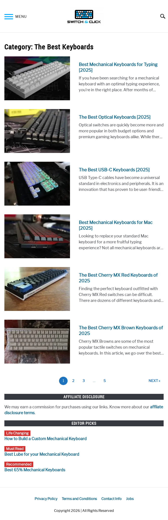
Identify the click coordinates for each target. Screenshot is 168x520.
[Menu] (9, 17)
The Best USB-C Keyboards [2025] (114, 169)
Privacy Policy (46, 499)
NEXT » (154, 381)
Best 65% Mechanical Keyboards (34, 470)
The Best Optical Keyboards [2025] (114, 117)
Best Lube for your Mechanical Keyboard (41, 454)
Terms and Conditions (79, 499)
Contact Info (111, 499)
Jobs (130, 499)
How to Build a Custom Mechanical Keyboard (45, 438)
